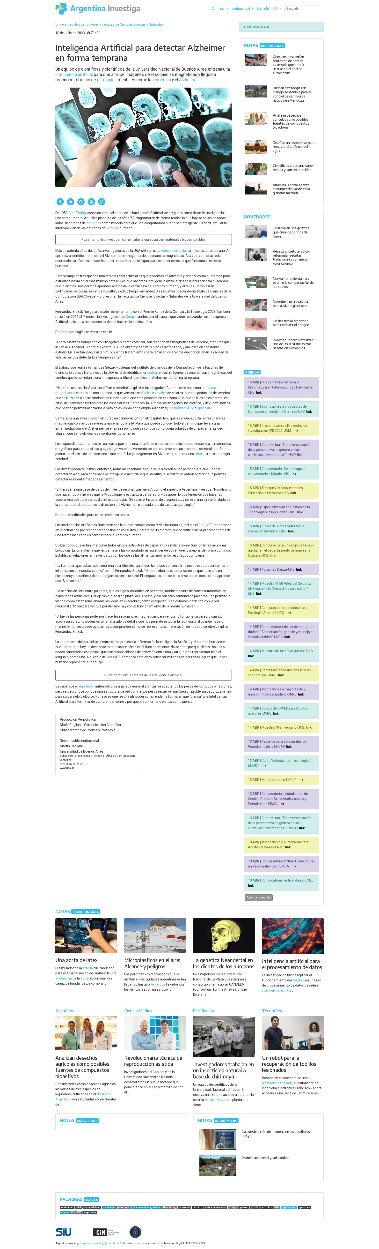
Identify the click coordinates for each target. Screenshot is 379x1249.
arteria (88, 968)
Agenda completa (259, 897)
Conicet (158, 1072)
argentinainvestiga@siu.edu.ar (100, 1243)
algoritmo (85, 686)
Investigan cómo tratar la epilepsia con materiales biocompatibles (155, 239)
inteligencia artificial (74, 74)
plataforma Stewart (277, 1083)
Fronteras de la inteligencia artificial (155, 675)
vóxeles (161, 393)
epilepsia (204, 408)
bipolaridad (177, 408)
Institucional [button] (241, 9)
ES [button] (275, 9)
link (258, 392)
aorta (84, 978)
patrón (153, 372)
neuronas (94, 223)
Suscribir (263, 9)
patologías (107, 79)
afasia (199, 454)
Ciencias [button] (218, 9)
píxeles (146, 393)
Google (131, 317)
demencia (161, 79)
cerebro (113, 228)
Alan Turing (77, 213)
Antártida (158, 984)
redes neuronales (174, 251)
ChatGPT (205, 525)
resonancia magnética (146, 1207)
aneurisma (63, 978)
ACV (190, 408)
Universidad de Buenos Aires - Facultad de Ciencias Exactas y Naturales (109, 24)
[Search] (303, 9)
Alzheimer (188, 79)
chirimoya (216, 1100)
